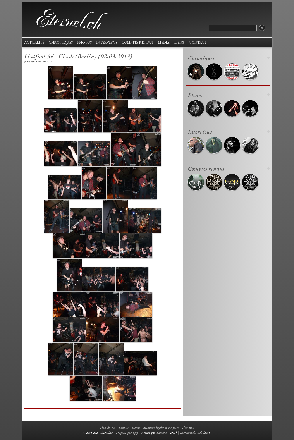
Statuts (136, 428)
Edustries (162, 433)
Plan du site (107, 428)
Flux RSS (188, 428)
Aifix (36, 61)
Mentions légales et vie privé (161, 428)
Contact (123, 428)
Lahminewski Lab (191, 433)
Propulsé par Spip (127, 433)
